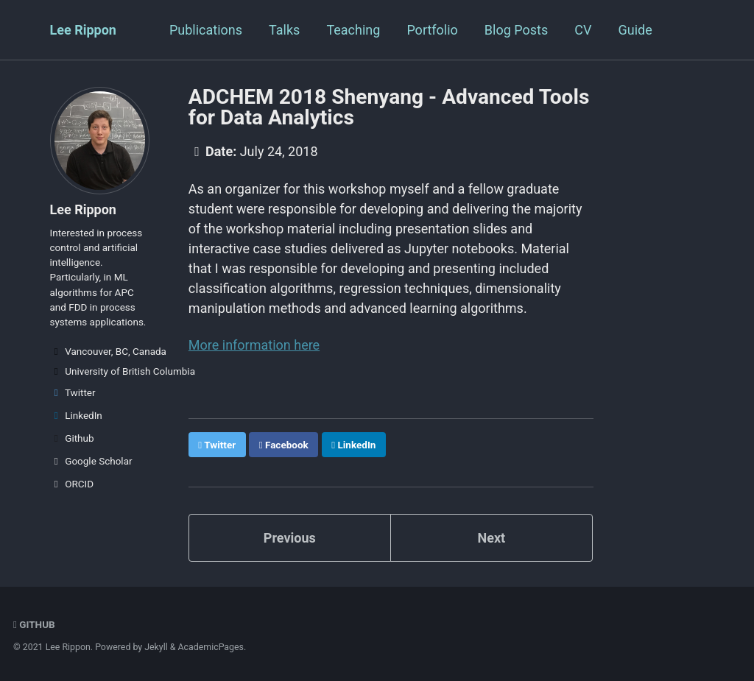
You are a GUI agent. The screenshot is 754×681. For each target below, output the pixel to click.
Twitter (73, 392)
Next (491, 538)
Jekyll (156, 647)
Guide (635, 30)
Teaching (353, 30)
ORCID (72, 484)
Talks (284, 30)
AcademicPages (211, 647)
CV (582, 30)
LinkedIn (76, 415)
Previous (290, 538)
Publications (205, 30)
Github (72, 438)
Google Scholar (91, 461)
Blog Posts (516, 30)
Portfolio (431, 30)
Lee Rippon (83, 30)
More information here (254, 345)
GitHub (34, 624)
